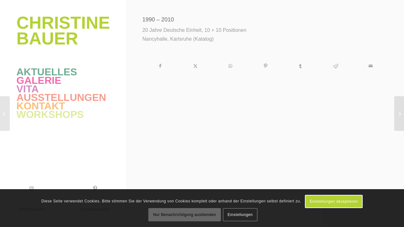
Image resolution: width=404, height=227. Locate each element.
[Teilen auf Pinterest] (265, 66)
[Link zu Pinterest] (94, 188)
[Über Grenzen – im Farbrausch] (399, 113)
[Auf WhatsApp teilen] (230, 66)
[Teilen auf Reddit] (335, 66)
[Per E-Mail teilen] (370, 66)
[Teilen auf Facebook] (160, 66)
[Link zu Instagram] (31, 188)
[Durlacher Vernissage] (5, 113)
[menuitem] (63, 72)
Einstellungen (240, 214)
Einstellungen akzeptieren (334, 201)
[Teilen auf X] (195, 66)
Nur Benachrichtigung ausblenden (184, 214)
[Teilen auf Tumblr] (300, 66)
